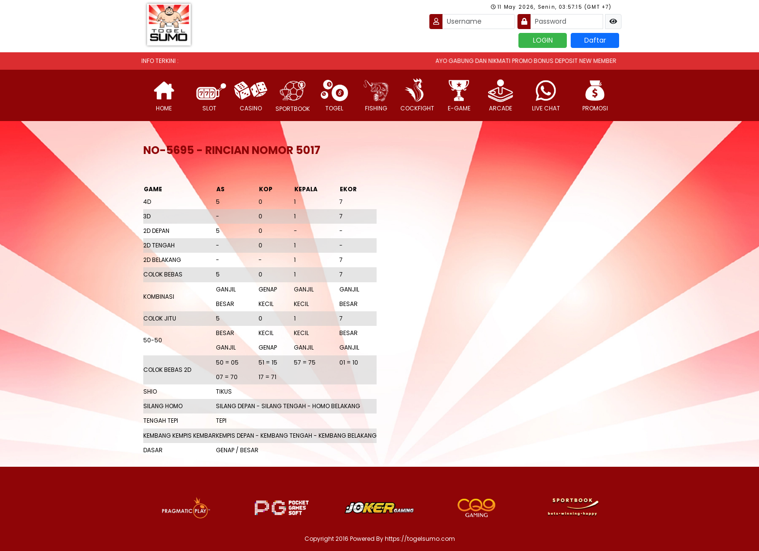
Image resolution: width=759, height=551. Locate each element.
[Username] (478, 21)
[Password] (567, 21)
